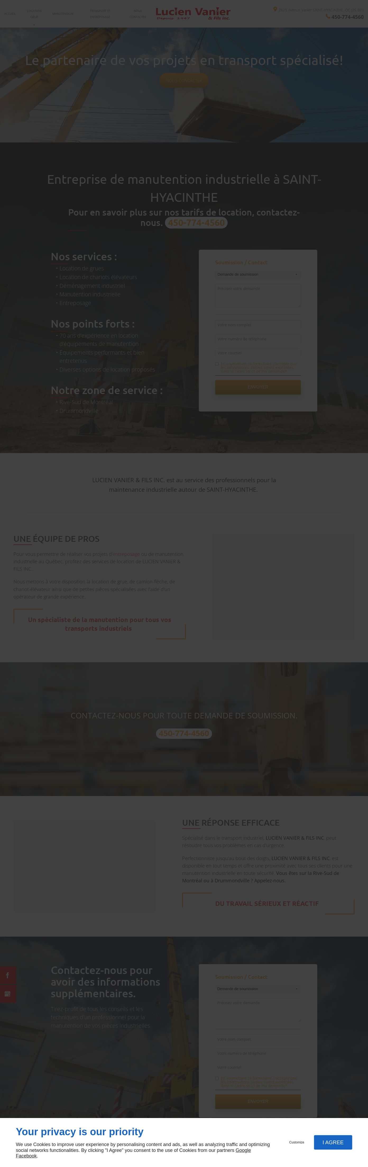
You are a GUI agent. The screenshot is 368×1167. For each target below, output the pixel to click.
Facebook (26, 1156)
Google (243, 1150)
